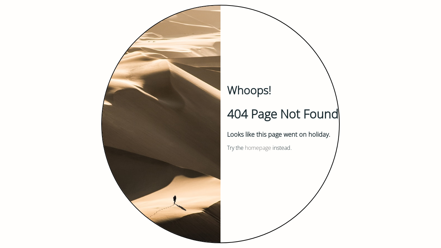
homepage (258, 148)
